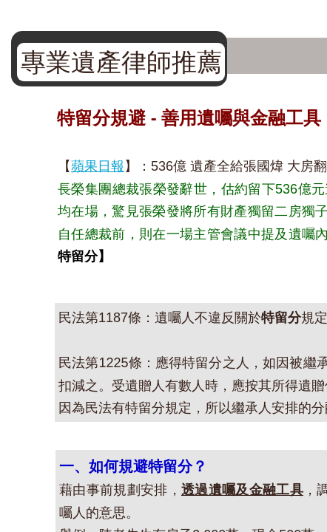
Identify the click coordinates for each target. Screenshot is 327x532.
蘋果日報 (97, 166)
